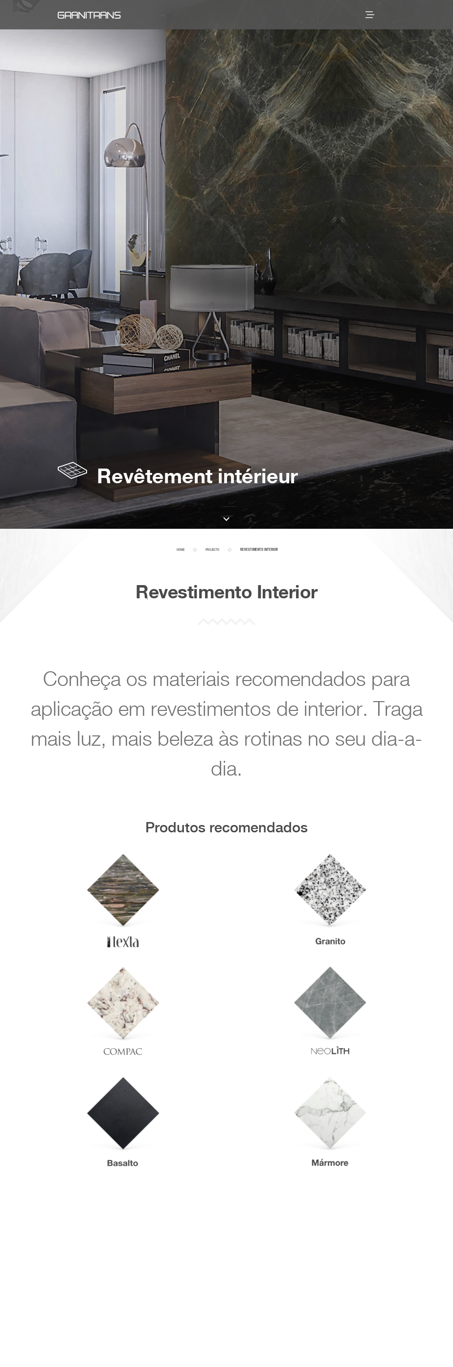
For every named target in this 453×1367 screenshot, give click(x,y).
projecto (212, 550)
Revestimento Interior (259, 549)
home (180, 550)
